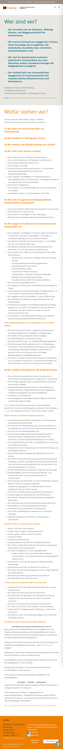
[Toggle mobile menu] (59, 7)
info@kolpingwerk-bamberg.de (44, 2)
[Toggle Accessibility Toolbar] (58, 744)
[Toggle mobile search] (55, 7)
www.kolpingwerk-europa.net (45, 98)
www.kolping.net (28, 98)
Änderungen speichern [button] (35, 741)
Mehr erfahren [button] (32, 729)
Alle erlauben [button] (50, 741)
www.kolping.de (15, 98)
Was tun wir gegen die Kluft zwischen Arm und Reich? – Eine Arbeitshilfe (30, 705)
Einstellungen (16, 746)
